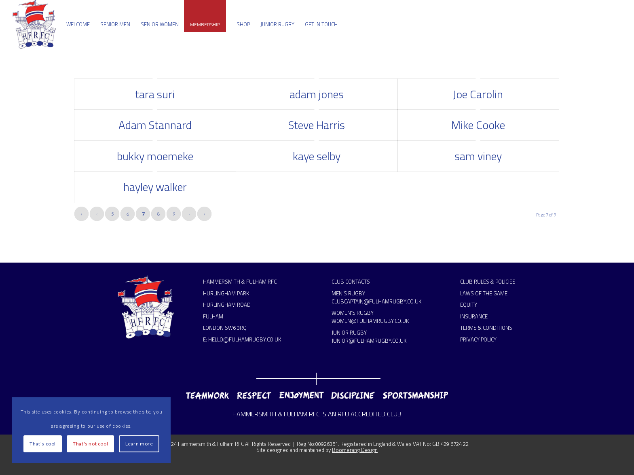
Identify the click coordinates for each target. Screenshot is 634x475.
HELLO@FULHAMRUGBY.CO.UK (244, 339)
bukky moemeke (155, 156)
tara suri (155, 94)
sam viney (478, 156)
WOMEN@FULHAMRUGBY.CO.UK (370, 321)
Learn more (139, 444)
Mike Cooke (478, 125)
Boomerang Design (355, 450)
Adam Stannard (155, 125)
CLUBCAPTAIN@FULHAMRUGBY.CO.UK (376, 301)
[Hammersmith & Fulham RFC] (34, 24)
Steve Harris (316, 125)
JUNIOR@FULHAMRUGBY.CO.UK (369, 341)
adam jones (317, 94)
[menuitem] (78, 24)
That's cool (43, 444)
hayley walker (155, 186)
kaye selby (316, 156)
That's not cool (90, 444)
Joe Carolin (478, 94)
